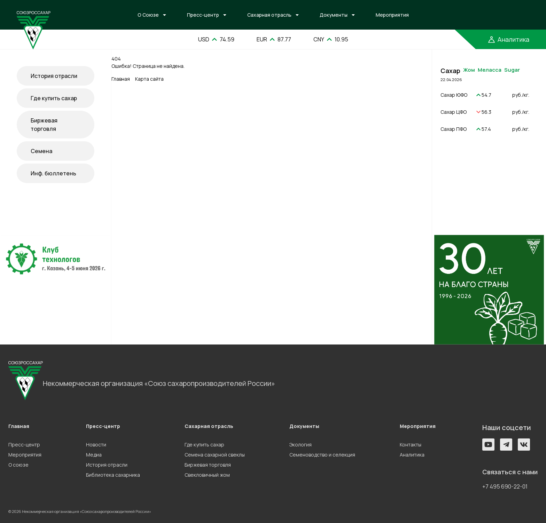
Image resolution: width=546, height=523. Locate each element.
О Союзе (148, 14)
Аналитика (412, 454)
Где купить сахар (54, 98)
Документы (334, 14)
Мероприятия (392, 14)
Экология (300, 444)
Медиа (94, 454)
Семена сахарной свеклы (215, 454)
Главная (120, 79)
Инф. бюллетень (53, 173)
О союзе (18, 464)
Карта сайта (149, 79)
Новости (96, 444)
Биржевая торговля (44, 125)
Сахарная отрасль (269, 14)
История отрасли (54, 76)
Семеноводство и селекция (322, 454)
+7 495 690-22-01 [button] (505, 486)
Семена (41, 151)
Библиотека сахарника (113, 475)
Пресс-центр (203, 14)
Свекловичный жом (207, 475)
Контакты (410, 444)
